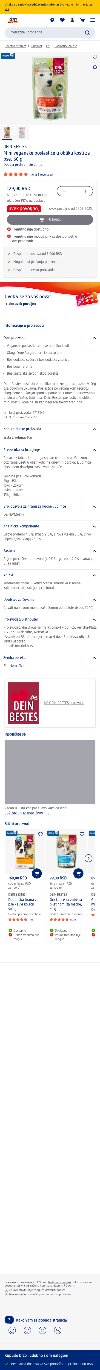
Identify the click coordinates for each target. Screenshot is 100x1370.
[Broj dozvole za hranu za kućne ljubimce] (50, 506)
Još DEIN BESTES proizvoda (46, 703)
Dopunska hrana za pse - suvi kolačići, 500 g (23, 904)
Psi (48, 46)
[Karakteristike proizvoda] (50, 429)
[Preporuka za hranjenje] (50, 450)
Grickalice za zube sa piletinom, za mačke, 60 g (66, 904)
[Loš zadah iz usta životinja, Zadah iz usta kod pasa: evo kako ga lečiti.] (50, 778)
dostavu (40, 201)
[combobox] (50, 32)
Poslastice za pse (65, 46)
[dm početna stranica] (13, 20)
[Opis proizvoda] (50, 338)
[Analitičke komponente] (50, 526)
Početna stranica (15, 46)
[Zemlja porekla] (50, 658)
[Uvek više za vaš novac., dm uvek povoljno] (50, 300)
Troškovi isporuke (59, 1282)
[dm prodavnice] (52, 20)
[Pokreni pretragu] (87, 32)
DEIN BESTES (15, 147)
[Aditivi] (50, 575)
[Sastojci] (50, 551)
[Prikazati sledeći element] (88, 858)
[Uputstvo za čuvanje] (50, 600)
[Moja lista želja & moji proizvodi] (62, 20)
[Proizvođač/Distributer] (50, 619)
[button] (92, 20)
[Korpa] (82, 20)
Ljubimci (36, 46)
